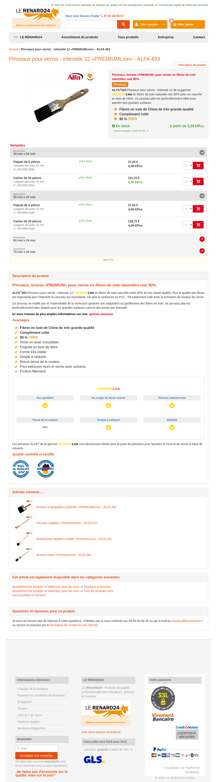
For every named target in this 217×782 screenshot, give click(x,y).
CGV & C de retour (29, 715)
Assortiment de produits (79, 37)
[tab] (108, 153)
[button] (108, 153)
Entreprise (166, 37)
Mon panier (186, 24)
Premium (40, 595)
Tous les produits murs (98, 591)
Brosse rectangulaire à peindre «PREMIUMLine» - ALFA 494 (76, 507)
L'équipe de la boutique (32, 688)
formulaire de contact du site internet (74, 625)
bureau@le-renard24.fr (187, 621)
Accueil (13, 49)
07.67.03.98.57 (113, 16)
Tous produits (128, 37)
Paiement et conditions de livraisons (41, 695)
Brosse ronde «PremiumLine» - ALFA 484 (64, 555)
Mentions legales (28, 721)
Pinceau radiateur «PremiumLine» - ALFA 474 (67, 523)
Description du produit (190, 64)
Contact (199, 37)
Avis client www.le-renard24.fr (101, 732)
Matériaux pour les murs (63, 586)
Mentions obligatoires (31, 728)
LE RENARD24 (27, 37)
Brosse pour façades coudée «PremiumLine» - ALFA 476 (74, 539)
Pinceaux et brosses (97, 586)
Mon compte (149, 24)
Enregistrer (24, 702)
